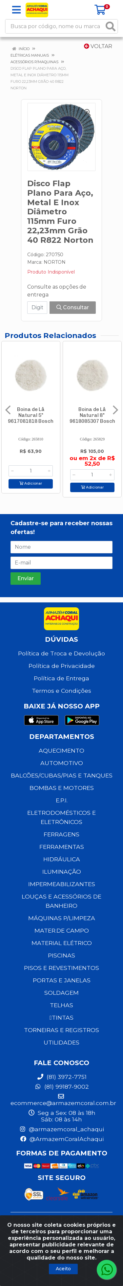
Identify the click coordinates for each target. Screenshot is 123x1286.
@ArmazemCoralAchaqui (62, 1138)
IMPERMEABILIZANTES (61, 884)
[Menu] (16, 10)
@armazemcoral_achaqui (61, 1129)
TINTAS (61, 1017)
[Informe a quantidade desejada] (31, 470)
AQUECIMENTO (61, 750)
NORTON (55, 262)
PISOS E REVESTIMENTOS (61, 967)
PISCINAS (61, 955)
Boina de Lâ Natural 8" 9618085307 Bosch (92, 415)
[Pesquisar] (110, 26)
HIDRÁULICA (61, 859)
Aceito (63, 1269)
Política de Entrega (61, 678)
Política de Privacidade (62, 665)
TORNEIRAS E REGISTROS (61, 1030)
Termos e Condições (61, 690)
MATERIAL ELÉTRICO (61, 942)
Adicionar (30, 483)
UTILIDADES (61, 1042)
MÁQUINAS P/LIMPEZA (61, 918)
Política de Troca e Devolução (61, 653)
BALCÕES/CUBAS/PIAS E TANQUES (62, 775)
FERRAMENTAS (61, 846)
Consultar (72, 307)
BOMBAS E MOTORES (62, 787)
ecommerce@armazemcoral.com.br (63, 1099)
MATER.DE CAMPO (61, 930)
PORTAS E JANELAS (62, 980)
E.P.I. (62, 800)
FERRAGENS (61, 834)
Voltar (98, 46)
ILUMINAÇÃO (61, 871)
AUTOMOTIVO (61, 762)
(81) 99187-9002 (61, 1086)
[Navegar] (8, 410)
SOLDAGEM (61, 992)
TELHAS (61, 1005)
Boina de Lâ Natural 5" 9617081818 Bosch (30, 415)
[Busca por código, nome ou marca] (55, 26)
